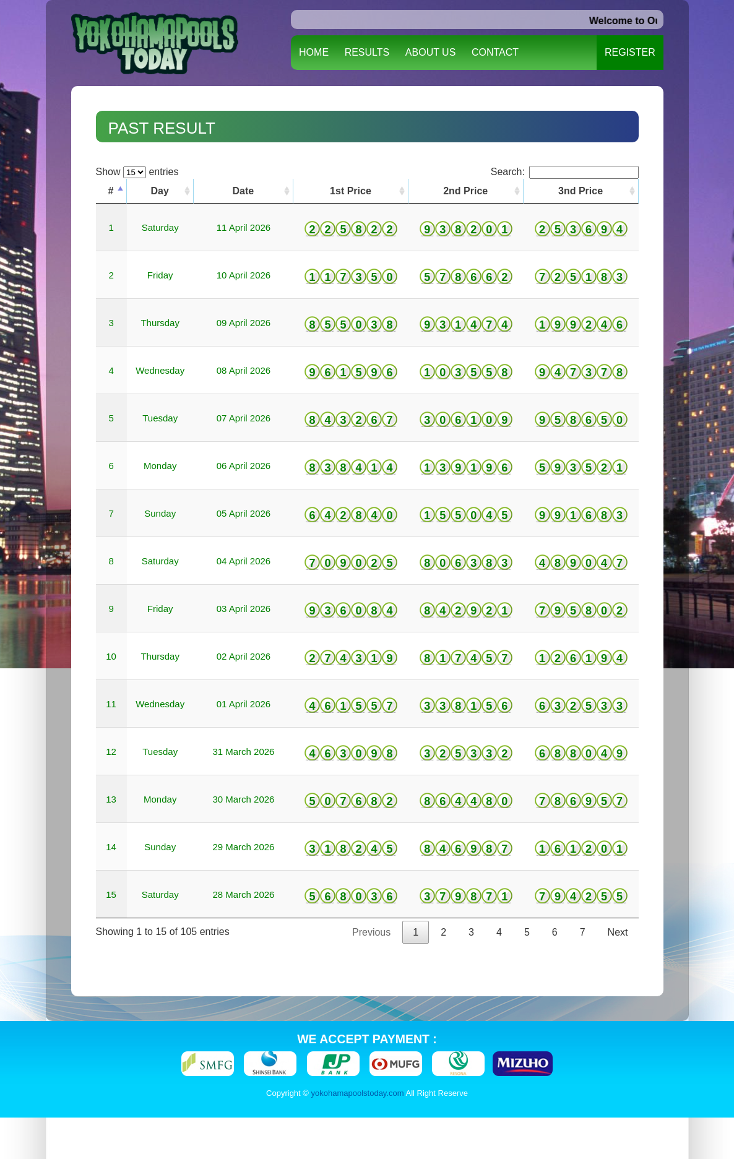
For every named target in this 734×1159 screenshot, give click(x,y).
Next (618, 932)
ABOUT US (430, 52)
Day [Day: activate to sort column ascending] (160, 191)
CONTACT (495, 52)
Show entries (137, 171)
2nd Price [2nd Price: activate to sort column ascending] (465, 191)
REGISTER (630, 52)
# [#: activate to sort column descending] (111, 191)
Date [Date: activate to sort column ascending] (243, 191)
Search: (565, 171)
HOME (314, 52)
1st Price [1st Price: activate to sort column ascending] (350, 191)
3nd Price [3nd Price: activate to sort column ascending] (580, 191)
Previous (371, 932)
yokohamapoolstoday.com (357, 1093)
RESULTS (367, 52)
